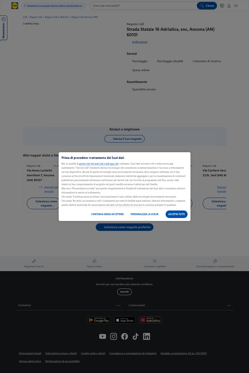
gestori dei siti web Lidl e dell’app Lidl (98, 163)
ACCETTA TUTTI (176, 214)
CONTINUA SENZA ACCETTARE (107, 214)
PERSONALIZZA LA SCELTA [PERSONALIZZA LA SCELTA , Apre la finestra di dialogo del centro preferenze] (145, 214)
